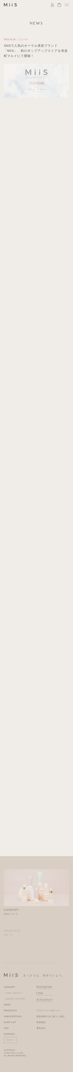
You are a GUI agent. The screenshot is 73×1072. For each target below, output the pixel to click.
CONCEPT (9, 988)
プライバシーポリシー (49, 1012)
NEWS (7, 1005)
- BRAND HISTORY (14, 1000)
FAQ (6, 1029)
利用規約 (41, 1023)
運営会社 (41, 1029)
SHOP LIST (10, 1023)
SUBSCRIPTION (13, 1017)
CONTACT (9, 1035)
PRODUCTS (10, 1011)
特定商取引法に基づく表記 (51, 1017)
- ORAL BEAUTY (13, 994)
